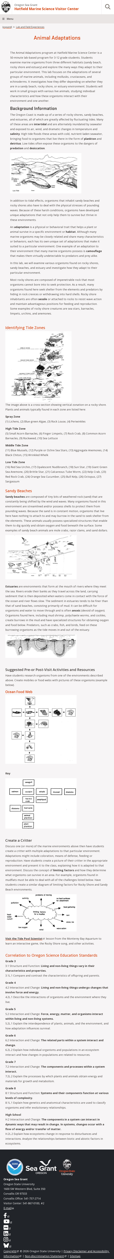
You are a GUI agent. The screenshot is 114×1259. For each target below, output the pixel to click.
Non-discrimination (46, 1256)
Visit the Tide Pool (25, 938)
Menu (10, 18)
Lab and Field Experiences (30, 27)
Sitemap (75, 1256)
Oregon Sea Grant (25, 5)
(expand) (7, 27)
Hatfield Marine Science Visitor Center (46, 9)
